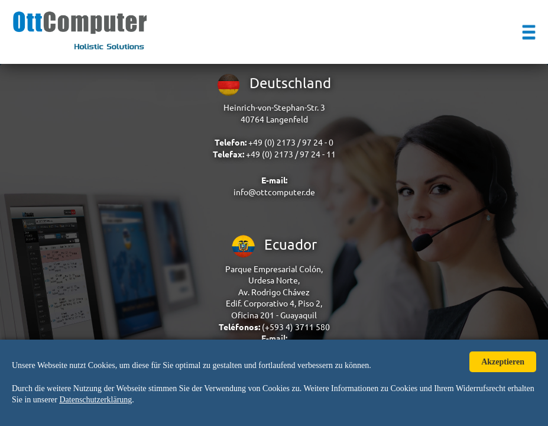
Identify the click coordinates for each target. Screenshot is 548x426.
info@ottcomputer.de (274, 192)
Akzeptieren (502, 361)
